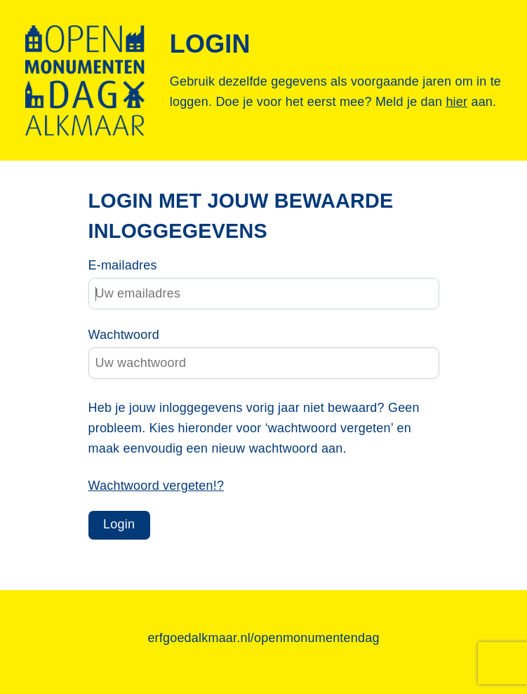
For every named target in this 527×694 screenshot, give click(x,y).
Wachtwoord (123, 334)
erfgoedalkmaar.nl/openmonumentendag (263, 638)
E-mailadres (122, 265)
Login (119, 524)
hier (456, 102)
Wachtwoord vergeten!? (156, 486)
